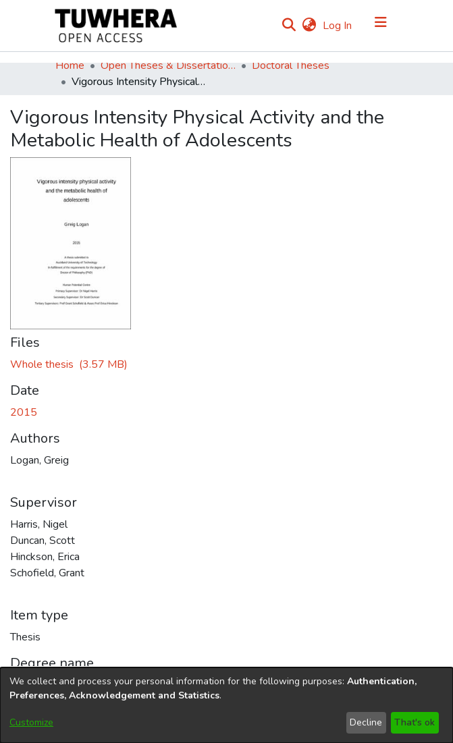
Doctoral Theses (290, 65)
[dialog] (226, 705)
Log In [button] (338, 25)
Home (69, 65)
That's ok (414, 722)
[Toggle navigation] (381, 25)
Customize (31, 722)
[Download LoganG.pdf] (69, 364)
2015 (23, 412)
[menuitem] (309, 26)
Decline (366, 722)
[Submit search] (289, 26)
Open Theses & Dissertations (168, 65)
